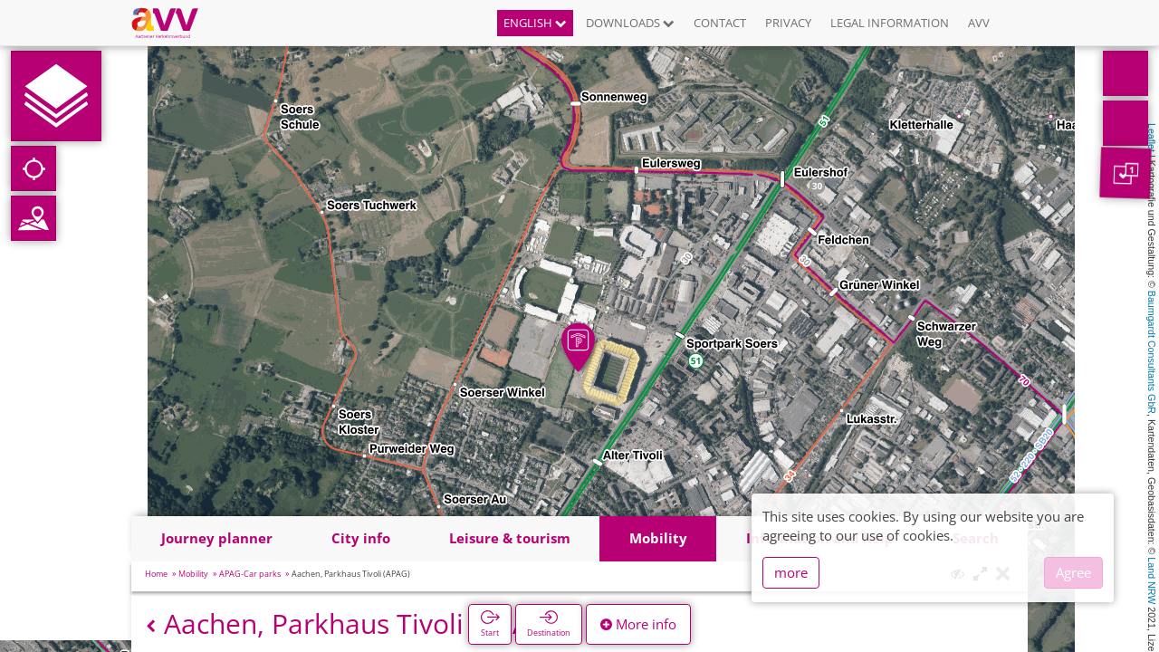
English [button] (535, 22)
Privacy (788, 22)
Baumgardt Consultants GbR (1151, 352)
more (791, 572)
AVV (979, 22)
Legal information (889, 22)
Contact (720, 22)
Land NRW (1151, 580)
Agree (1073, 572)
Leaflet (1151, 137)
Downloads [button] (630, 22)
